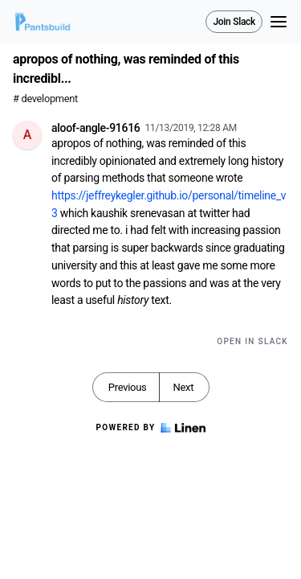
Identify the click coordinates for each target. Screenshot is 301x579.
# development (45, 98)
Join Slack (234, 21)
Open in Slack (252, 341)
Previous (127, 387)
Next (183, 387)
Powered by (150, 428)
